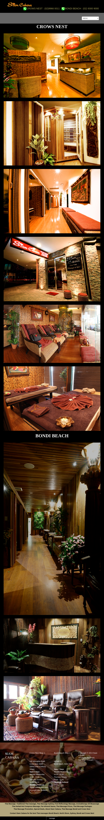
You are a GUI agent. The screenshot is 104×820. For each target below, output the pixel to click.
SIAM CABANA (12, 755)
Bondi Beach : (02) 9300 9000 (80, 8)
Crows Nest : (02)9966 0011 (41, 8)
